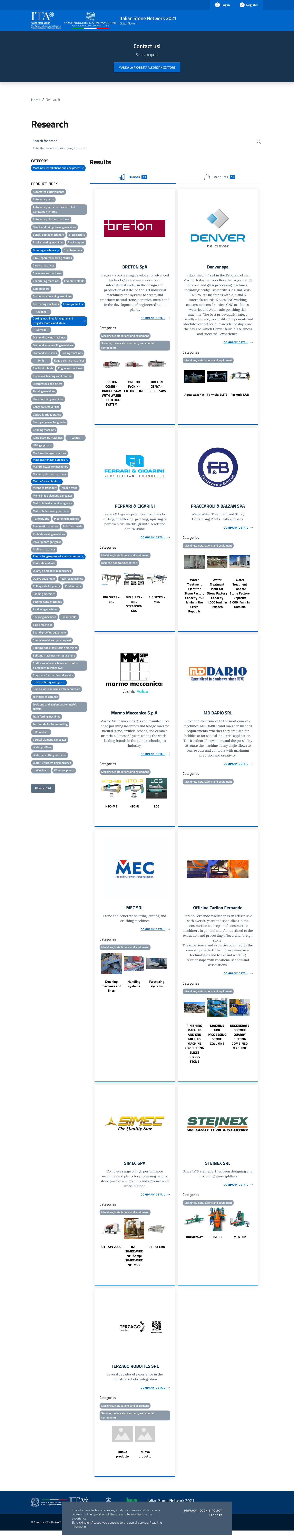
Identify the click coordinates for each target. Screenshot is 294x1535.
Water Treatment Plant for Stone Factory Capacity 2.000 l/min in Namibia (240, 595)
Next (173, 381)
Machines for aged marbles (49, 453)
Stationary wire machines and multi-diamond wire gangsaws (55, 666)
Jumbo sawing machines (48, 438)
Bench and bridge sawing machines (54, 227)
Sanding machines (44, 594)
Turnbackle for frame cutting (50, 725)
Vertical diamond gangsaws (50, 740)
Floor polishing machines (48, 400)
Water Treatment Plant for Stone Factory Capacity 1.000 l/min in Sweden (217, 595)
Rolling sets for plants (46, 587)
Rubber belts (73, 587)
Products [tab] (219, 177)
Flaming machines (44, 392)
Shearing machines (44, 618)
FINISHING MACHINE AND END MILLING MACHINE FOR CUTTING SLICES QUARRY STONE (194, 1046)
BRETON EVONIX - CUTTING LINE (134, 388)
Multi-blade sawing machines (51, 511)
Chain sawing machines (47, 274)
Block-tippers (76, 243)
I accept (215, 1515)
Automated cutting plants (48, 192)
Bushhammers (73, 250)
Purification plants (44, 563)
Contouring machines (46, 305)
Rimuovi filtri (43, 789)
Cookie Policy (210, 1510)
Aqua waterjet (194, 395)
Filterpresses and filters (47, 384)
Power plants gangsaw (47, 542)
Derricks (41, 330)
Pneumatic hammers (45, 527)
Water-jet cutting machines (49, 755)
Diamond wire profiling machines (53, 346)
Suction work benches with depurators (56, 689)
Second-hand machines (47, 602)
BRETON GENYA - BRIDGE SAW (156, 388)
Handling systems (134, 987)
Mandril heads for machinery (50, 467)
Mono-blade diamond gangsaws (52, 496)
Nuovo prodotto (122, 1458)
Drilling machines (72, 353)
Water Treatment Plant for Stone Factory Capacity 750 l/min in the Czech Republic (194, 597)
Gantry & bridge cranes (47, 415)
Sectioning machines (45, 610)
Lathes (75, 438)
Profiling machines (44, 550)
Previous (96, 381)
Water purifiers (42, 748)
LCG (156, 808)
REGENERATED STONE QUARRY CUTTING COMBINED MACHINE (239, 1040)
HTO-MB (111, 808)
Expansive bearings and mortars (52, 376)
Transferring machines (46, 717)
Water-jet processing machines (52, 763)
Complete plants (74, 281)
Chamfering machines (46, 281)
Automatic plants (43, 200)
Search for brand (46, 141)
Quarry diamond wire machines (52, 571)
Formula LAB (240, 395)
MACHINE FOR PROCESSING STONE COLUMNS (217, 1037)
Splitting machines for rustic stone (54, 656)
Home (35, 99)
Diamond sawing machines (49, 338)
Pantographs (41, 519)
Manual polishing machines (50, 475)
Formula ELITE (217, 395)
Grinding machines (44, 430)
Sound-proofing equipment (49, 633)
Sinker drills (69, 618)
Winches (41, 771)
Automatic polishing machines (51, 220)
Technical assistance (45, 697)
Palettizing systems (156, 987)
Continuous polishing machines (52, 297)
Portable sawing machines (49, 534)
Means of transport (45, 488)
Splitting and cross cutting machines (55, 648)
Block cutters (77, 235)
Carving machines (44, 266)
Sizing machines (42, 625)
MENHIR (240, 1240)
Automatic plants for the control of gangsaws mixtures (54, 210)
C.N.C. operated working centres (52, 258)
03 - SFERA (157, 1250)
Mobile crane (69, 488)
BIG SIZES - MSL (156, 601)
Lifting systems (42, 446)
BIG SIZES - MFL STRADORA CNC (134, 606)
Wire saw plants (64, 771)
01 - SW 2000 (111, 1250)
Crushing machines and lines (111, 989)
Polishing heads (72, 527)
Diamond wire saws (45, 353)
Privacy (190, 1510)
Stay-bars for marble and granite (53, 676)
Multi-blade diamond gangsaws (52, 504)
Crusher (41, 312)
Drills (41, 361)
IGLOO (217, 1240)
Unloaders (41, 732)
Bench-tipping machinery (48, 235)
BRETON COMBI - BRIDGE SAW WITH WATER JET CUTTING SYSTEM (111, 394)
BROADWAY (194, 1240)
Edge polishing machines (69, 361)
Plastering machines (66, 519)
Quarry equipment (44, 579)
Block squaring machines (48, 243)
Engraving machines (70, 369)
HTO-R (134, 808)
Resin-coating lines (71, 579)
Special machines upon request (52, 641)
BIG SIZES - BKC (111, 601)
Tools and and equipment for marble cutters (55, 707)
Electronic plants (43, 369)
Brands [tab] (133, 177)
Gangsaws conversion (46, 407)
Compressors (41, 289)
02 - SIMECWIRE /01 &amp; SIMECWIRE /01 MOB (134, 1259)
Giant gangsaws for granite (49, 423)
